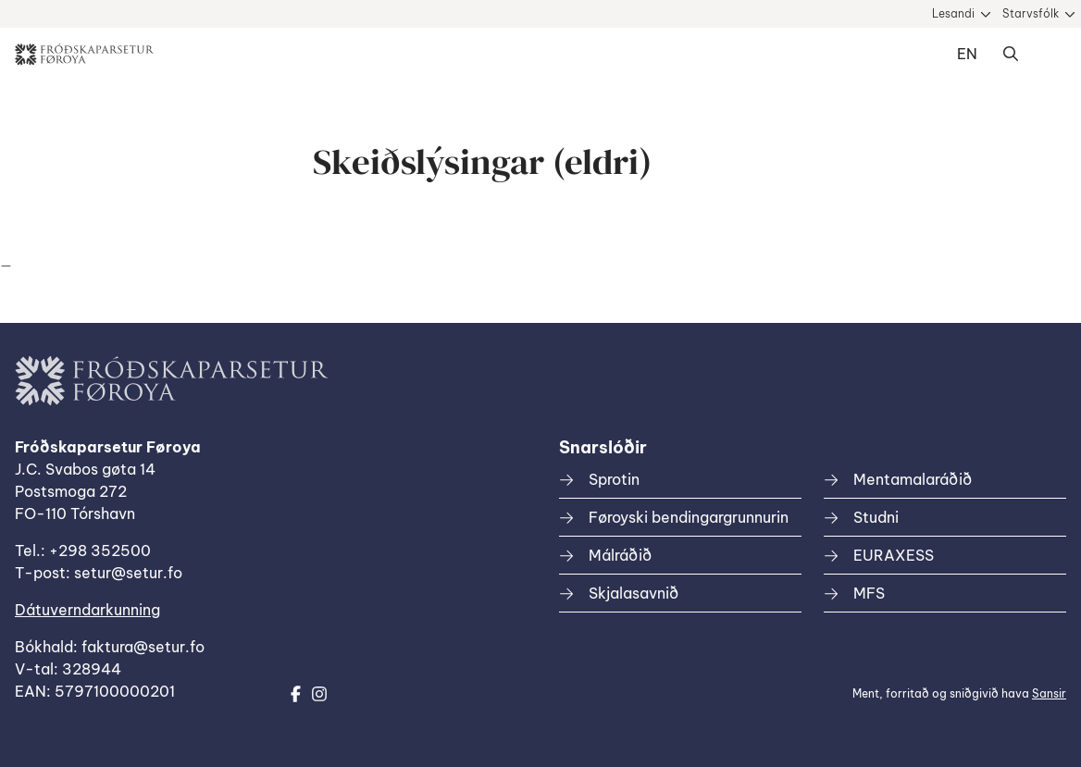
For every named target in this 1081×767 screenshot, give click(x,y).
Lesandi (953, 13)
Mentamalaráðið (912, 479)
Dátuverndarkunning (87, 609)
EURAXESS (893, 555)
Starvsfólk (1030, 13)
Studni (876, 517)
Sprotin (614, 479)
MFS (869, 593)
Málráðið (620, 555)
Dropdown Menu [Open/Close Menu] (1047, 54)
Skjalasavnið (633, 593)
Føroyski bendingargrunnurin (689, 517)
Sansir (1049, 693)
